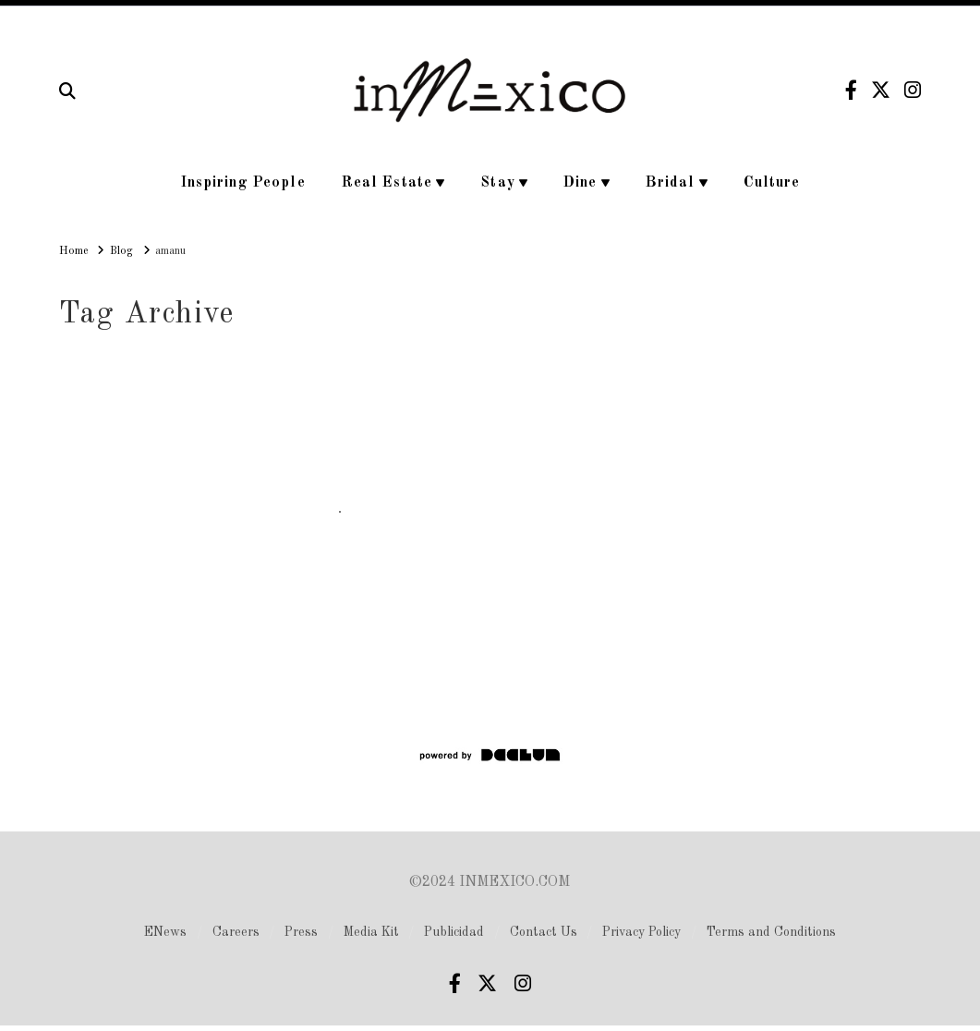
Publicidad (454, 932)
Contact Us (543, 932)
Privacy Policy (641, 932)
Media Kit (371, 932)
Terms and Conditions (771, 932)
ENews (165, 932)
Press (301, 932)
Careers (236, 932)
